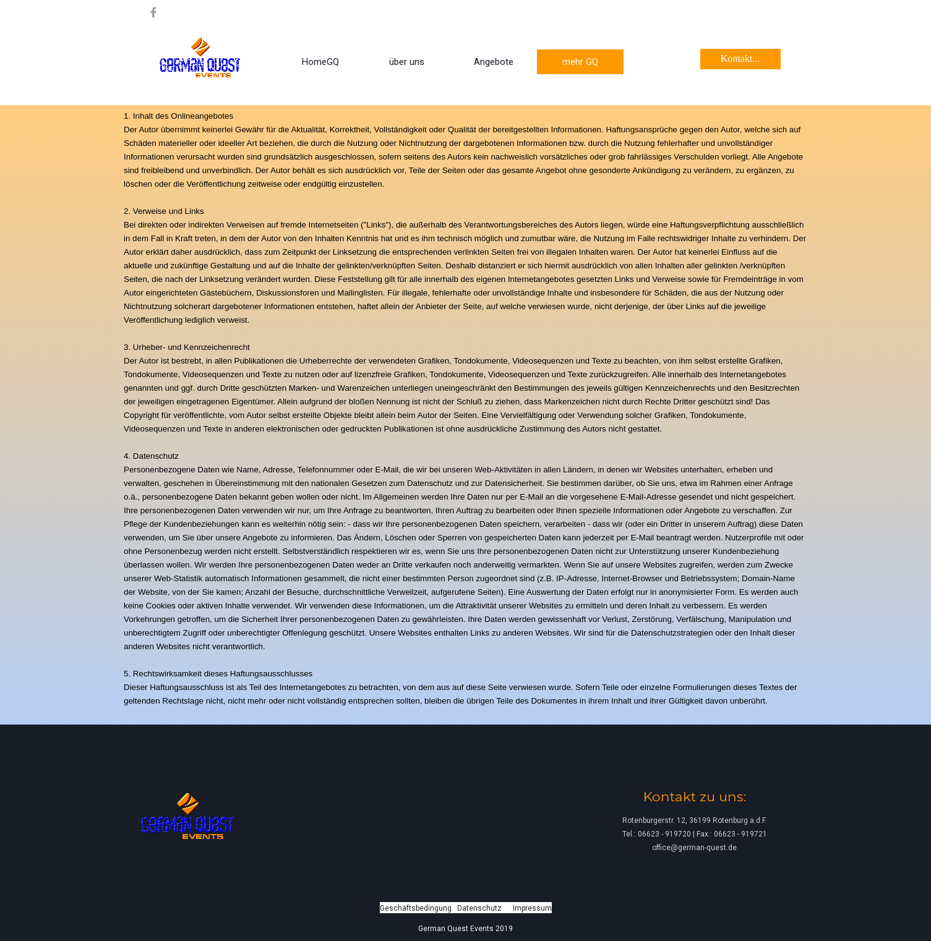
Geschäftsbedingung (416, 908)
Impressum (532, 908)
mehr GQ (580, 61)
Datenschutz (479, 908)
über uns (406, 61)
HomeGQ (320, 61)
